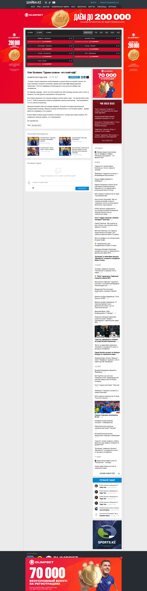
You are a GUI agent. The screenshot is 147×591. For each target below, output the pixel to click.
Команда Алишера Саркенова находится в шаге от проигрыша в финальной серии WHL (107, 251)
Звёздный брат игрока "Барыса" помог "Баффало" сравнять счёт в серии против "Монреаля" (107, 360)
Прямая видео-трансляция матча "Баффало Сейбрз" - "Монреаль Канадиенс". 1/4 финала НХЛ (105, 154)
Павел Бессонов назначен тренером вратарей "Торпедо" (105, 427)
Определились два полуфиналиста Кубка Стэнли (105, 244)
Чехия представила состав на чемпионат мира (105, 467)
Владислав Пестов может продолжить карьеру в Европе (106, 290)
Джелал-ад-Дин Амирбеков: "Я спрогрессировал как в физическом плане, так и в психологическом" (106, 305)
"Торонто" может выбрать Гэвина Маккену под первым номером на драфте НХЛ (107, 443)
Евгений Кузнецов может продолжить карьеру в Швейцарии (107, 434)
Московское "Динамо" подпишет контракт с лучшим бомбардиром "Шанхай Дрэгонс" (107, 283)
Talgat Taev (102, 493)
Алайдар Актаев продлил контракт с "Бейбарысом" (104, 421)
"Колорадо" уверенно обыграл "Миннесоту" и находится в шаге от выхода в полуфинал (106, 450)
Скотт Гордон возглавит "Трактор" (107, 385)
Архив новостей (107, 473)
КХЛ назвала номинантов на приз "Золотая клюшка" (107, 397)
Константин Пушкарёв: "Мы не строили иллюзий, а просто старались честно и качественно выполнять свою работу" (106, 202)
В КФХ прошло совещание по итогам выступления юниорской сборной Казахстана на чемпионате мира (106, 211)
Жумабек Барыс (104, 516)
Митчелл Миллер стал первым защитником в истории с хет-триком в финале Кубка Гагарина (107, 232)
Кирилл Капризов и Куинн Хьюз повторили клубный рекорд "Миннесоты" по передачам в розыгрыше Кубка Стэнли (106, 187)
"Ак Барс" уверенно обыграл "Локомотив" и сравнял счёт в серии (105, 270)
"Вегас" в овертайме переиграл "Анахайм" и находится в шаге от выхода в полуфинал (106, 347)
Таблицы (101, 7)
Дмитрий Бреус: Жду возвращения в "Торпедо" (104, 312)
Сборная (81, 7)
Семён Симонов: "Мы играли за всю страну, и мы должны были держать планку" (106, 225)
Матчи (91, 7)
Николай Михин (104, 510)
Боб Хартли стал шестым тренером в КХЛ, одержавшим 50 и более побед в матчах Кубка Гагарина (107, 378)
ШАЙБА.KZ (33, 2)
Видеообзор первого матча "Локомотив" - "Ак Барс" (106, 461)
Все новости (107, 140)
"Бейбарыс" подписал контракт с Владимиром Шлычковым (106, 174)
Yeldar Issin (102, 487)
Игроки (112, 7)
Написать (82, 188)
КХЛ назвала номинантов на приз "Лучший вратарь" (107, 195)
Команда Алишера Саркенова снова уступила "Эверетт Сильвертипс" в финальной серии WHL (107, 319)
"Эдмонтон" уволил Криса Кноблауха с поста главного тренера (105, 168)
